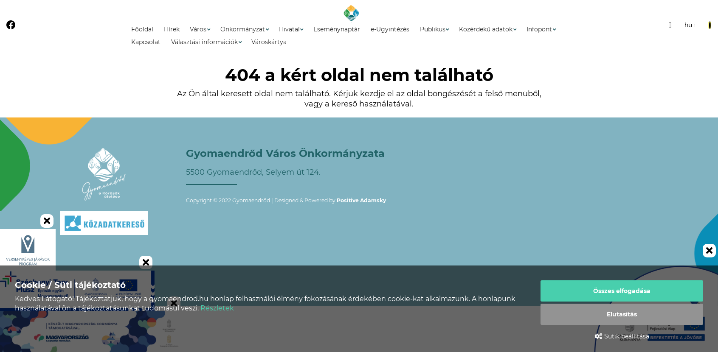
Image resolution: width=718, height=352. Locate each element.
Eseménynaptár (336, 29)
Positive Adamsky (361, 200)
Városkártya (269, 42)
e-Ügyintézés (390, 29)
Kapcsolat (145, 42)
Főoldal (142, 29)
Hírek (172, 29)
